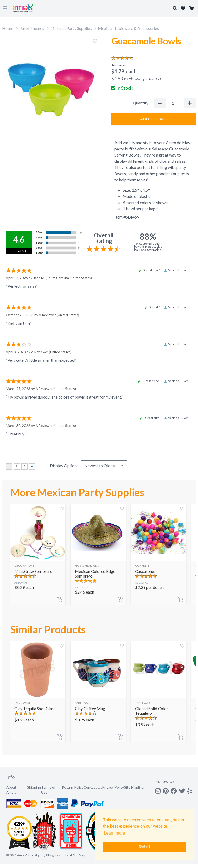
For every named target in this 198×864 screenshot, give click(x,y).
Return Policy (73, 787)
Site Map (131, 787)
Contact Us (93, 787)
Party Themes (31, 28)
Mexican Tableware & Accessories (128, 28)
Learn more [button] (114, 833)
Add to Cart (154, 118)
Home (7, 28)
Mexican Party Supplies (71, 28)
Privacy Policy (113, 787)
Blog (141, 787)
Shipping (34, 787)
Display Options (64, 465)
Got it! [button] (144, 846)
